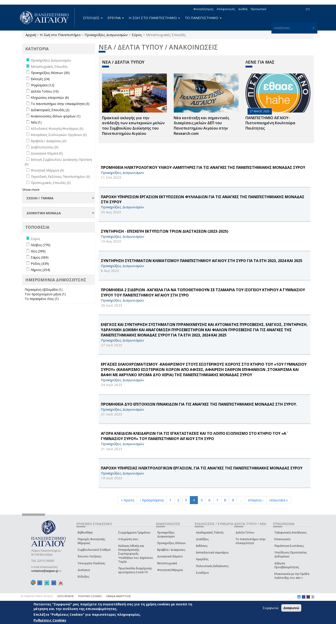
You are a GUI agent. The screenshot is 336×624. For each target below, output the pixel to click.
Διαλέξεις (202, 539)
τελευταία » (278, 500)
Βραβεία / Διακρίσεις (171, 550)
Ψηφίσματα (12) (42, 85)
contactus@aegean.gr (46, 571)
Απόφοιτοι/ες (226, 9)
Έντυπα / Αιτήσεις (89, 556)
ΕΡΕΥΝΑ (116, 17)
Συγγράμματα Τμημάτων (134, 532)
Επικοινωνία (282, 539)
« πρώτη (127, 500)
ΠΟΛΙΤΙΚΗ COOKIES (90, 596)
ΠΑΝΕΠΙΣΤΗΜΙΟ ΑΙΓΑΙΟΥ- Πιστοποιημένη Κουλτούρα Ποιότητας (270, 123)
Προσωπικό (258, 9)
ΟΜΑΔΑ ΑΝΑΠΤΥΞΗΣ (118, 596)
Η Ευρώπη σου (128, 539)
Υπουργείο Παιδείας (91, 563)
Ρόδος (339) (40, 263)
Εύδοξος (83, 577)
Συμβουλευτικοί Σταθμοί (94, 550)
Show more (31, 189)
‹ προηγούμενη (152, 500)
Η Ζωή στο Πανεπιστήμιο (60, 34)
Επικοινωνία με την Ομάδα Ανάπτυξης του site (291, 576)
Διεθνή (243, 9)
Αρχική (31, 34)
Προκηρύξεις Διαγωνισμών (106, 34)
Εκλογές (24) (40, 79)
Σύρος (137, 34)
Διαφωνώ (291, 608)
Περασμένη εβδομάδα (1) (44, 289)
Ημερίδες (202, 559)
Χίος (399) (38, 251)
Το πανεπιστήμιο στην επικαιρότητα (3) (60, 104)
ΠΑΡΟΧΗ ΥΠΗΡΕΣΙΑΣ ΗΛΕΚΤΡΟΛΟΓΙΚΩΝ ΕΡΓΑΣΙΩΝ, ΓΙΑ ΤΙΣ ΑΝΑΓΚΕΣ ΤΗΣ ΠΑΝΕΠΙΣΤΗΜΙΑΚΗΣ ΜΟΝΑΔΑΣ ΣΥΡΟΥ (201, 468)
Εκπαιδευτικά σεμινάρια (212, 552)
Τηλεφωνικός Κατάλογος (290, 532)
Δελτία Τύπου (245, 532)
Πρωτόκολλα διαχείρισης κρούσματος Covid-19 (135, 570)
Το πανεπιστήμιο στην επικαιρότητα (250, 541)
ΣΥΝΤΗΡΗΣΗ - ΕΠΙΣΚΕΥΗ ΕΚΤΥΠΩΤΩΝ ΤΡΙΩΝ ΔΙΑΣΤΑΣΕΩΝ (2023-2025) (164, 231)
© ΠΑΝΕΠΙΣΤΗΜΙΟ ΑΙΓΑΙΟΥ (37, 596)
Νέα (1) (36, 122)
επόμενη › (255, 500)
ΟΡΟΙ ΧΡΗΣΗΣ (65, 596)
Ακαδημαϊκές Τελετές (210, 532)
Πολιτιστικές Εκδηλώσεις (212, 566)
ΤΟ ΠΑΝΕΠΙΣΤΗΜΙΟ (203, 17)
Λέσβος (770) (40, 245)
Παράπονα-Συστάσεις (289, 546)
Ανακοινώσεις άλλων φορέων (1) (55, 116)
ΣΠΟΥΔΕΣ (93, 17)
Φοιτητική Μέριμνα (170, 570)
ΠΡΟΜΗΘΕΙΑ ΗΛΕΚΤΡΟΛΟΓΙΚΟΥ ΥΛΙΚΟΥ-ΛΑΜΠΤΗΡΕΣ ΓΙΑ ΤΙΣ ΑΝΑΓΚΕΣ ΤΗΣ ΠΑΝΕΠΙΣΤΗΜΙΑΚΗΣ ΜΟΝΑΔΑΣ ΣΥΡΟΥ (203, 167)
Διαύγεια (84, 570)
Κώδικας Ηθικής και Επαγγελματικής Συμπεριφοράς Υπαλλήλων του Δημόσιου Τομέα (135, 554)
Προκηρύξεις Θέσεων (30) (50, 73)
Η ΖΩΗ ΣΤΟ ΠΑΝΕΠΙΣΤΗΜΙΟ (154, 17)
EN (307, 9)
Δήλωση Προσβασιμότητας (286, 565)
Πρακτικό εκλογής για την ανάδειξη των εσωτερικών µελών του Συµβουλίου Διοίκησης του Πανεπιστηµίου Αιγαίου (133, 125)
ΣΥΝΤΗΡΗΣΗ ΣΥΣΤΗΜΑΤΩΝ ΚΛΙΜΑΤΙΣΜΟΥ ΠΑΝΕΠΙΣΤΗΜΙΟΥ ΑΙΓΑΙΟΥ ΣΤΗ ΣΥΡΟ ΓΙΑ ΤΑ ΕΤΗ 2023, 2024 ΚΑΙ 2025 (201, 260)
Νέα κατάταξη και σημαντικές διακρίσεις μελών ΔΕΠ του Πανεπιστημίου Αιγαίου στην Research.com (201, 125)
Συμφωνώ (271, 608)
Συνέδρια (202, 573)
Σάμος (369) (39, 257)
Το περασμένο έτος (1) (42, 298)
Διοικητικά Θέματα (169, 556)
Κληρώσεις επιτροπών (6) (50, 97)
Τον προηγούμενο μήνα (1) (45, 294)
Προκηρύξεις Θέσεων (171, 543)
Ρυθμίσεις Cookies (50, 620)
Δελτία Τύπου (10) (45, 91)
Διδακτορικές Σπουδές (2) (50, 110)
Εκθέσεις (202, 546)
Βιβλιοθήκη (85, 532)
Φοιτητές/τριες (203, 9)
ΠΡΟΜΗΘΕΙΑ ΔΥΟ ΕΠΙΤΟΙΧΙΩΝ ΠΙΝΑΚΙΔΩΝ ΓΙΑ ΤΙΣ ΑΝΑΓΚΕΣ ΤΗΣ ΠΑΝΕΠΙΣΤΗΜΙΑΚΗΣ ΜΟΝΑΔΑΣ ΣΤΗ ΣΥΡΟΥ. (199, 404)
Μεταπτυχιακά (167, 563)
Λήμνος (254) (40, 270)
